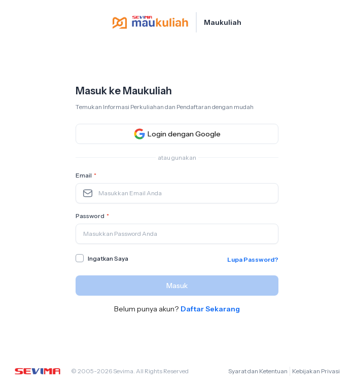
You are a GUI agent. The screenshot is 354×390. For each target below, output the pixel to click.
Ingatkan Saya (108, 258)
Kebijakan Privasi (316, 371)
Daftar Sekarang (210, 308)
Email (87, 175)
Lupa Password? (252, 259)
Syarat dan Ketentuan (258, 371)
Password (93, 216)
